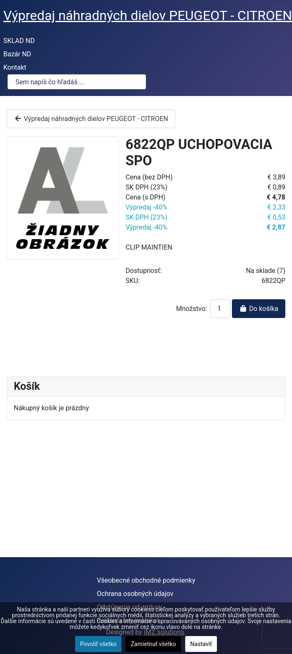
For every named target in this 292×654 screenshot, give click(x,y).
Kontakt (14, 67)
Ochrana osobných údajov (135, 594)
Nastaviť (201, 644)
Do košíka (258, 309)
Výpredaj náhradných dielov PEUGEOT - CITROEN (91, 119)
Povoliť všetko (98, 644)
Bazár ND (17, 54)
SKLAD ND (19, 41)
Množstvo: (191, 309)
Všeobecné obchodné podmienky (146, 580)
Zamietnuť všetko (153, 644)
